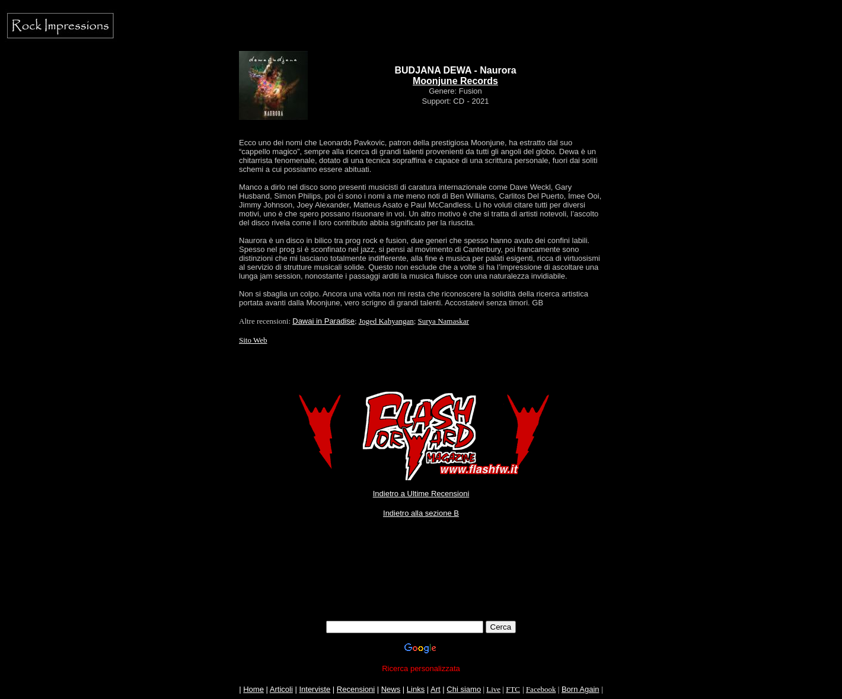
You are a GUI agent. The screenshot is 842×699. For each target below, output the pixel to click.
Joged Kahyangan (386, 321)
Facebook (541, 689)
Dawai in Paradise (323, 321)
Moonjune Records (455, 81)
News (391, 689)
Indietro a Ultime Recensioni (421, 493)
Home (253, 689)
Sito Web (253, 340)
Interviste (314, 689)
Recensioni (356, 689)
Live (493, 689)
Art (435, 689)
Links (416, 689)
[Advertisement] (421, 594)
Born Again (580, 689)
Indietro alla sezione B (421, 513)
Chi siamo (463, 689)
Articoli (281, 689)
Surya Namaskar (443, 321)
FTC (513, 689)
